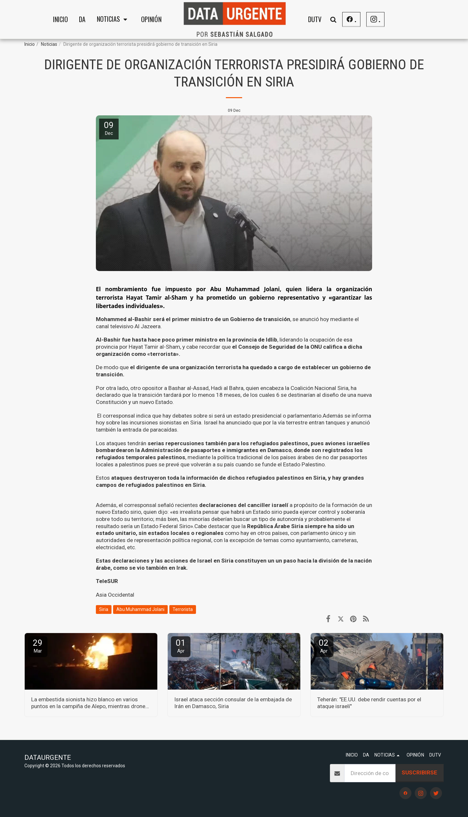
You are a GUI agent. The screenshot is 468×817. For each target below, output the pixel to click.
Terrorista (183, 609)
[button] (113, 19)
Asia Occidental (115, 594)
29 (37, 646)
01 (180, 646)
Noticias (49, 44)
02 (323, 646)
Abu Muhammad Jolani (140, 609)
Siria (103, 609)
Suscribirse (419, 772)
